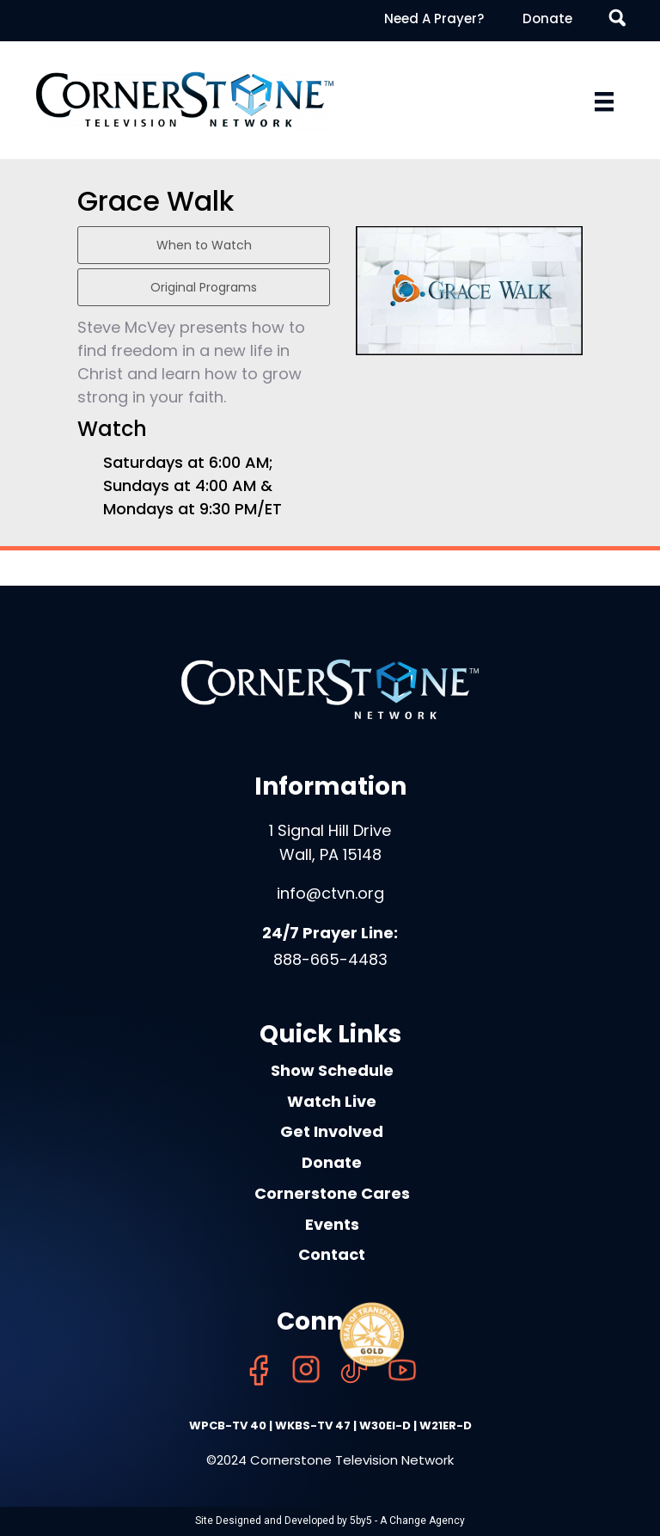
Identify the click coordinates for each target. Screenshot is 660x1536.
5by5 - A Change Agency (407, 1520)
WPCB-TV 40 (227, 1425)
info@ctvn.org (330, 893)
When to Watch (204, 245)
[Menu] (604, 101)
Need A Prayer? (434, 18)
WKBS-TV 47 (313, 1425)
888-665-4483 (330, 959)
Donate (547, 18)
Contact (331, 1254)
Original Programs (203, 287)
